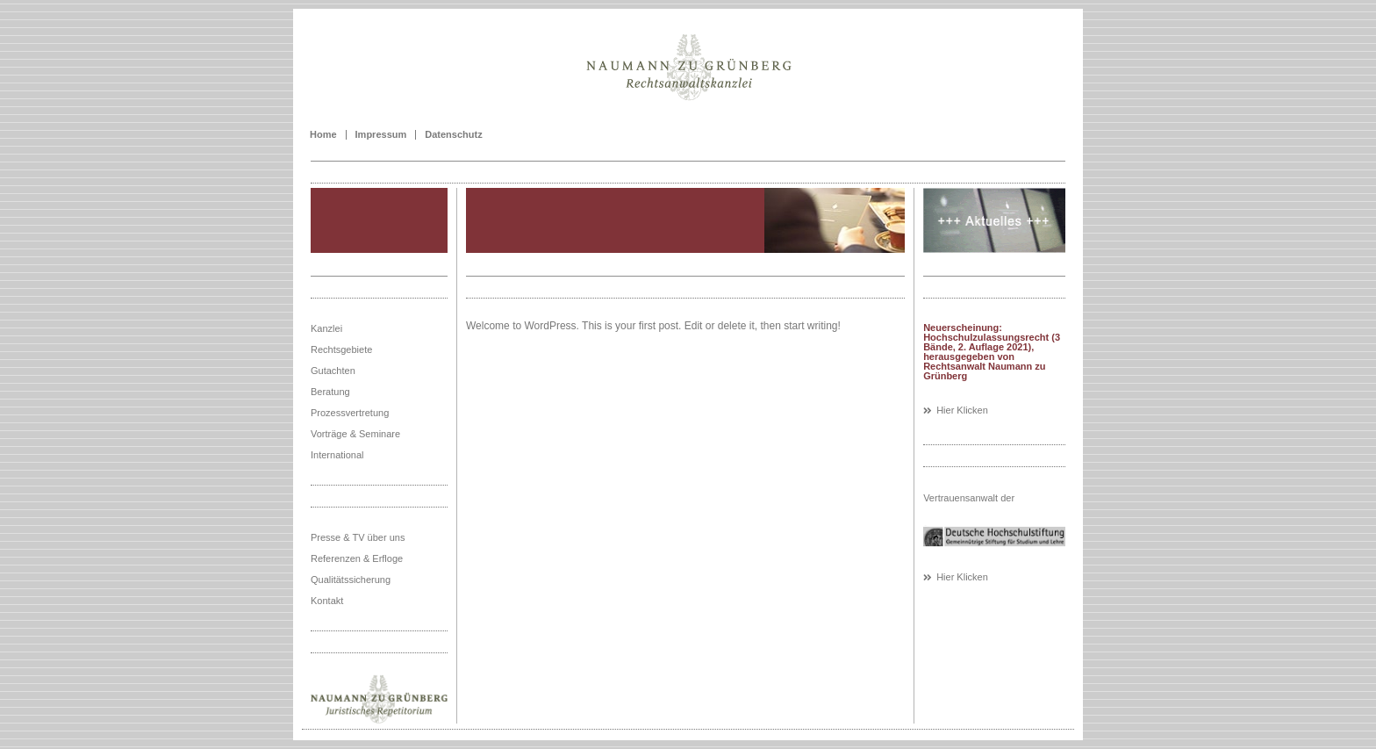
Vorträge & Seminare (355, 434)
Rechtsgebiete (341, 349)
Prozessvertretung (350, 412)
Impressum (381, 135)
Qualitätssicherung (351, 579)
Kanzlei (326, 328)
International (337, 455)
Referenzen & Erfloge (357, 558)
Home (323, 135)
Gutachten (333, 370)
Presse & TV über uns (358, 537)
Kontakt (327, 600)
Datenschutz (453, 135)
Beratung (330, 391)
